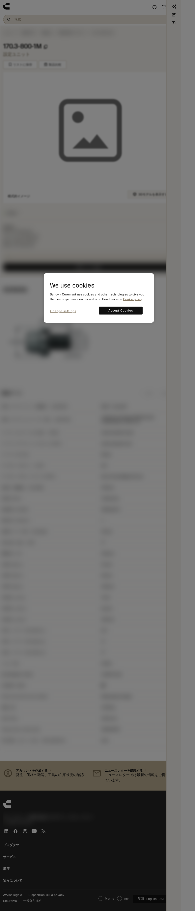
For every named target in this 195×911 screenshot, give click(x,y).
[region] (99, 298)
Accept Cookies (120, 311)
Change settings (63, 311)
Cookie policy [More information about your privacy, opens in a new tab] (132, 299)
